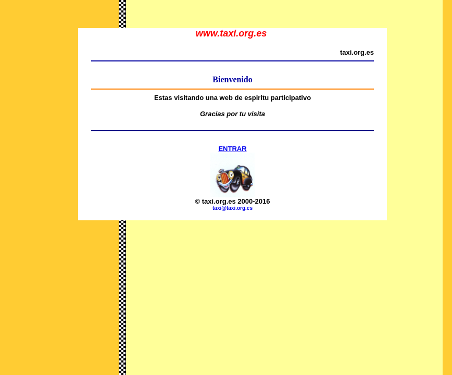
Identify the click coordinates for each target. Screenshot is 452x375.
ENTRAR (232, 149)
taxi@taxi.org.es (232, 208)
